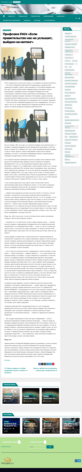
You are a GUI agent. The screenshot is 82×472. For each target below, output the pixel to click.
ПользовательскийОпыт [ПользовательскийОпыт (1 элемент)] (71, 114)
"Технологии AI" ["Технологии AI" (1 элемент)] (69, 57)
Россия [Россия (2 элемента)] (67, 117)
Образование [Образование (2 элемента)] (68, 105)
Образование (48, 16)
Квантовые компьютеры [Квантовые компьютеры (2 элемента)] (71, 80)
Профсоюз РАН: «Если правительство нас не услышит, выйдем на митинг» (27, 38)
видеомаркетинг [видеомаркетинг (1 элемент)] (73, 136)
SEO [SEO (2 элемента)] (70, 67)
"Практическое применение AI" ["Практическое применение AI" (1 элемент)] (69, 51)
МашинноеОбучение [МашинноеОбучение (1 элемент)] (70, 98)
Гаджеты (27, 20)
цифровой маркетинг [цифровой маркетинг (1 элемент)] (70, 162)
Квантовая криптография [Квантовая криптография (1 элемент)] (68, 73)
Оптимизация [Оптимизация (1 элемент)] (68, 108)
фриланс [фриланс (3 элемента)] (67, 159)
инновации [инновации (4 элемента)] (68, 143)
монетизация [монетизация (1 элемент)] (68, 149)
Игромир (37, 20)
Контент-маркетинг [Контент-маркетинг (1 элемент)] (70, 92)
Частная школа (8, 397)
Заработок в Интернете (11, 20)
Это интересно (49, 20)
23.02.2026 (68, 428)
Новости (11, 16)
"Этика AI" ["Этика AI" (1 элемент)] (67, 60)
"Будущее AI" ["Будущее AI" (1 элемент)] (68, 33)
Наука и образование (69, 421)
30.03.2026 (9, 428)
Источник (7, 360)
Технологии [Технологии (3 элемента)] (68, 123)
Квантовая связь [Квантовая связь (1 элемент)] (69, 77)
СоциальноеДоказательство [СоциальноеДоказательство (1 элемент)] (72, 120)
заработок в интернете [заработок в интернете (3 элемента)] (71, 140)
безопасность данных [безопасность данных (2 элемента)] (70, 133)
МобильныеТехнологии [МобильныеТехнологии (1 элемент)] (71, 102)
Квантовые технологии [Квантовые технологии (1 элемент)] (71, 83)
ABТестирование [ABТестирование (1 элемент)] (69, 64)
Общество (26, 421)
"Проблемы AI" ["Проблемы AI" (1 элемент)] (69, 54)
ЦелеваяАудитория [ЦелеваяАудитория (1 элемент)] (70, 130)
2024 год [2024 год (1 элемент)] (74, 60)
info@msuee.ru (6, 446)
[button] (76, 18)
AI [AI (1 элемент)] (76, 64)
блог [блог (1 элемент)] (66, 136)
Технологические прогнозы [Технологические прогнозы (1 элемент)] (69, 126)
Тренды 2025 (22, 16)
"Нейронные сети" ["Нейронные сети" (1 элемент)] (70, 47)
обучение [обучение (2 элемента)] (67, 152)
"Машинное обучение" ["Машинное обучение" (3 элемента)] (71, 44)
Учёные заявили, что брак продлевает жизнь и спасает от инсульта (15, 370)
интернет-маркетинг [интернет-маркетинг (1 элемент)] (70, 146)
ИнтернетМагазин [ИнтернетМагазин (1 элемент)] (69, 70)
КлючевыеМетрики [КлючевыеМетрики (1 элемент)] (70, 86)
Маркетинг (61, 16)
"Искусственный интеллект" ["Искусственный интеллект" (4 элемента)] (69, 40)
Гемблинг (46, 421)
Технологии (35, 16)
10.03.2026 (28, 428)
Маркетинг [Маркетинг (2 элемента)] (67, 95)
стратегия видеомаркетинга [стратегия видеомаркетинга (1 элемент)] (69, 155)
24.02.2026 (48, 428)
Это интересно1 (7, 30)
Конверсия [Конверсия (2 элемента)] (67, 89)
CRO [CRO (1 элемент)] (66, 67)
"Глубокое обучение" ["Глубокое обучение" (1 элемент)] (70, 36)
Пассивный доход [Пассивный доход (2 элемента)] (69, 111)
